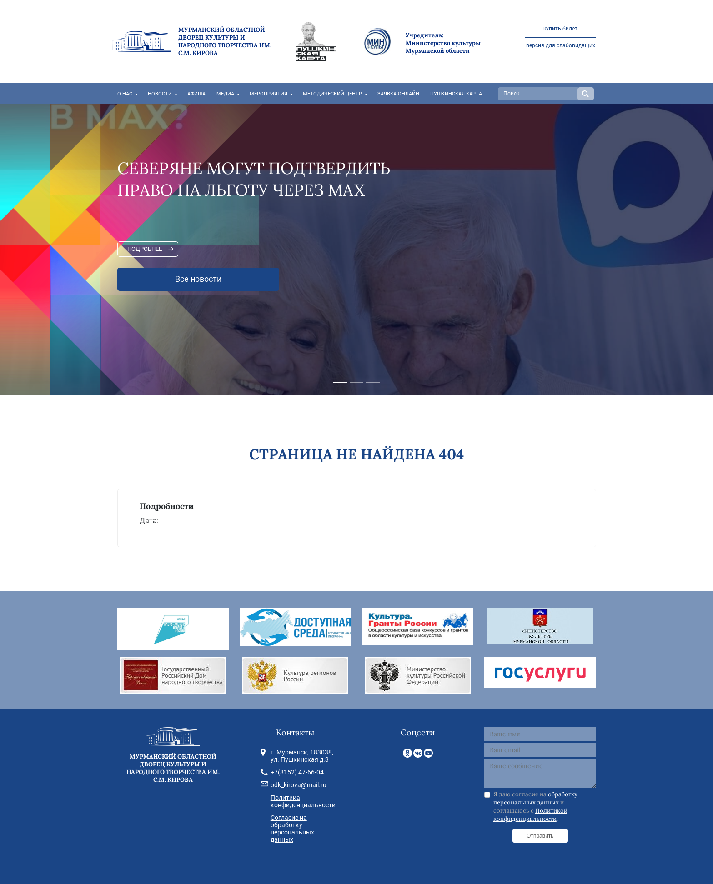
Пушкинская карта (456, 94)
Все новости (198, 279)
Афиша (196, 94)
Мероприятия (268, 94)
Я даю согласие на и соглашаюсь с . (535, 806)
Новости (160, 94)
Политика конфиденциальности (303, 801)
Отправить (540, 836)
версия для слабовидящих (560, 45)
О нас (124, 94)
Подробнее (144, 248)
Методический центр (332, 94)
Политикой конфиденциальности (530, 815)
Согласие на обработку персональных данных (292, 828)
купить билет (560, 28)
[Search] (539, 93)
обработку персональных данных (535, 798)
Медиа (225, 94)
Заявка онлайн (398, 94)
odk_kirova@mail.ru (298, 785)
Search (585, 93)
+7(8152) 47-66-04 (297, 772)
